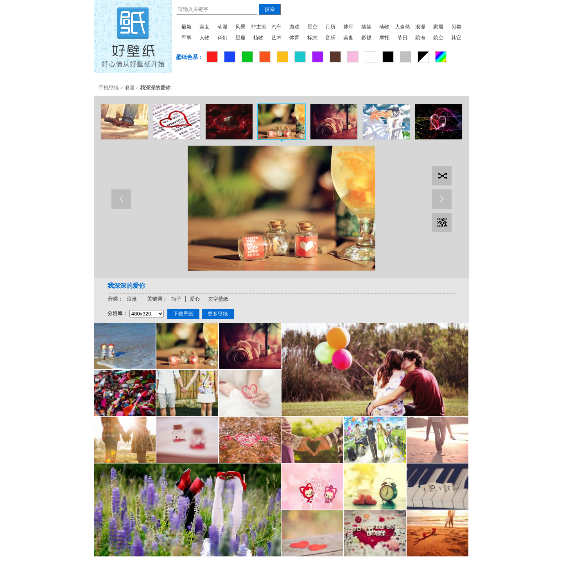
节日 (402, 38)
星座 (240, 38)
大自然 (402, 27)
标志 (312, 38)
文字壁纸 (218, 299)
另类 (456, 27)
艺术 (276, 38)
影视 (366, 38)
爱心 (195, 299)
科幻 (222, 38)
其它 (456, 38)
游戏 (294, 27)
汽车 (276, 27)
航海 (420, 38)
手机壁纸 (109, 88)
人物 (204, 38)
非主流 (258, 27)
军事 (186, 38)
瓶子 (176, 299)
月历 (330, 27)
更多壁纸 (218, 314)
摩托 (384, 38)
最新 (186, 27)
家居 (438, 27)
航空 (438, 38)
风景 (240, 27)
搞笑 (366, 27)
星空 (312, 27)
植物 (258, 38)
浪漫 (420, 27)
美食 (348, 38)
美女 (204, 27)
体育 (294, 38)
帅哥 (348, 27)
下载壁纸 (183, 314)
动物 (384, 27)
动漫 (222, 27)
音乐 (330, 38)
